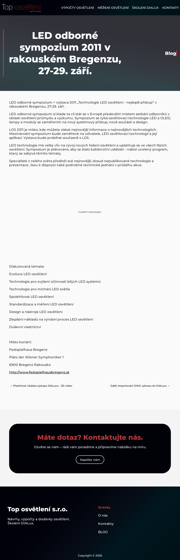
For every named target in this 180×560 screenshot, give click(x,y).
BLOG (103, 532)
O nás (103, 515)
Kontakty (106, 524)
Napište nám (90, 460)
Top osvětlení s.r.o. (38, 509)
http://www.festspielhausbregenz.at (39, 372)
